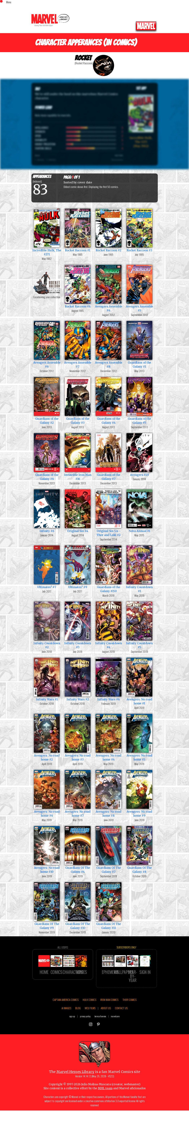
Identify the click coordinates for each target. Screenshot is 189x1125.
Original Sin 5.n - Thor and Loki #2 (108, 512)
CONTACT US (121, 1023)
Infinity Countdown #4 (108, 625)
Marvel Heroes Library (75, 1087)
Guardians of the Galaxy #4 (108, 400)
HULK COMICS (89, 1015)
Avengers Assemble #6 (46, 344)
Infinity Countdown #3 (77, 625)
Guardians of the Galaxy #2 (46, 400)
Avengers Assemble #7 (77, 344)
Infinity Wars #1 (46, 679)
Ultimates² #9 (77, 566)
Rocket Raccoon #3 (139, 230)
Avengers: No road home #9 (139, 793)
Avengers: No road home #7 (77, 793)
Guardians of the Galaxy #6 (46, 456)
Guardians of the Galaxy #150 (108, 568)
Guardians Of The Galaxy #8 (139, 849)
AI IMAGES (66, 1023)
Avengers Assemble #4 (108, 288)
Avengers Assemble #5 (139, 288)
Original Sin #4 (77, 510)
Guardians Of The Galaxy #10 (77, 905)
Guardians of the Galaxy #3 (77, 400)
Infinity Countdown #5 (139, 625)
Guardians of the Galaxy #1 (139, 344)
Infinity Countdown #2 (46, 625)
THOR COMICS (129, 1015)
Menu (8, 2)
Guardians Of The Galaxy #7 (108, 849)
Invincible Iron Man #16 (77, 456)
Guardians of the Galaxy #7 (108, 456)
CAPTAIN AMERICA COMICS (66, 1015)
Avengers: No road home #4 (108, 737)
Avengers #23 (139, 454)
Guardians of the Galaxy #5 (139, 400)
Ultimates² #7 (46, 566)
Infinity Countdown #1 (139, 568)
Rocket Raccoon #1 (77, 230)
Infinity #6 (46, 510)
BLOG (78, 1023)
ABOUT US (106, 1023)
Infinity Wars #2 (77, 679)
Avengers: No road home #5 (139, 737)
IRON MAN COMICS (109, 1015)
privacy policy (85, 1031)
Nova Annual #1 (139, 510)
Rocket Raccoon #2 (108, 230)
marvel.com (115, 1031)
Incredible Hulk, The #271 (46, 232)
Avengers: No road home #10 (46, 849)
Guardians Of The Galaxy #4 (77, 849)
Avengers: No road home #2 (46, 737)
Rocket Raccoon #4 (77, 286)
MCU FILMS (90, 1023)
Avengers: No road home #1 (139, 681)
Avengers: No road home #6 (46, 793)
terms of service (100, 1031)
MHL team (105, 1103)
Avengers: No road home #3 (77, 737)
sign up (72, 1031)
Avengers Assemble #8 (108, 344)
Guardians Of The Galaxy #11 (108, 905)
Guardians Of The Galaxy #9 (46, 905)
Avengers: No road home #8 (108, 793)
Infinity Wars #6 (108, 679)
